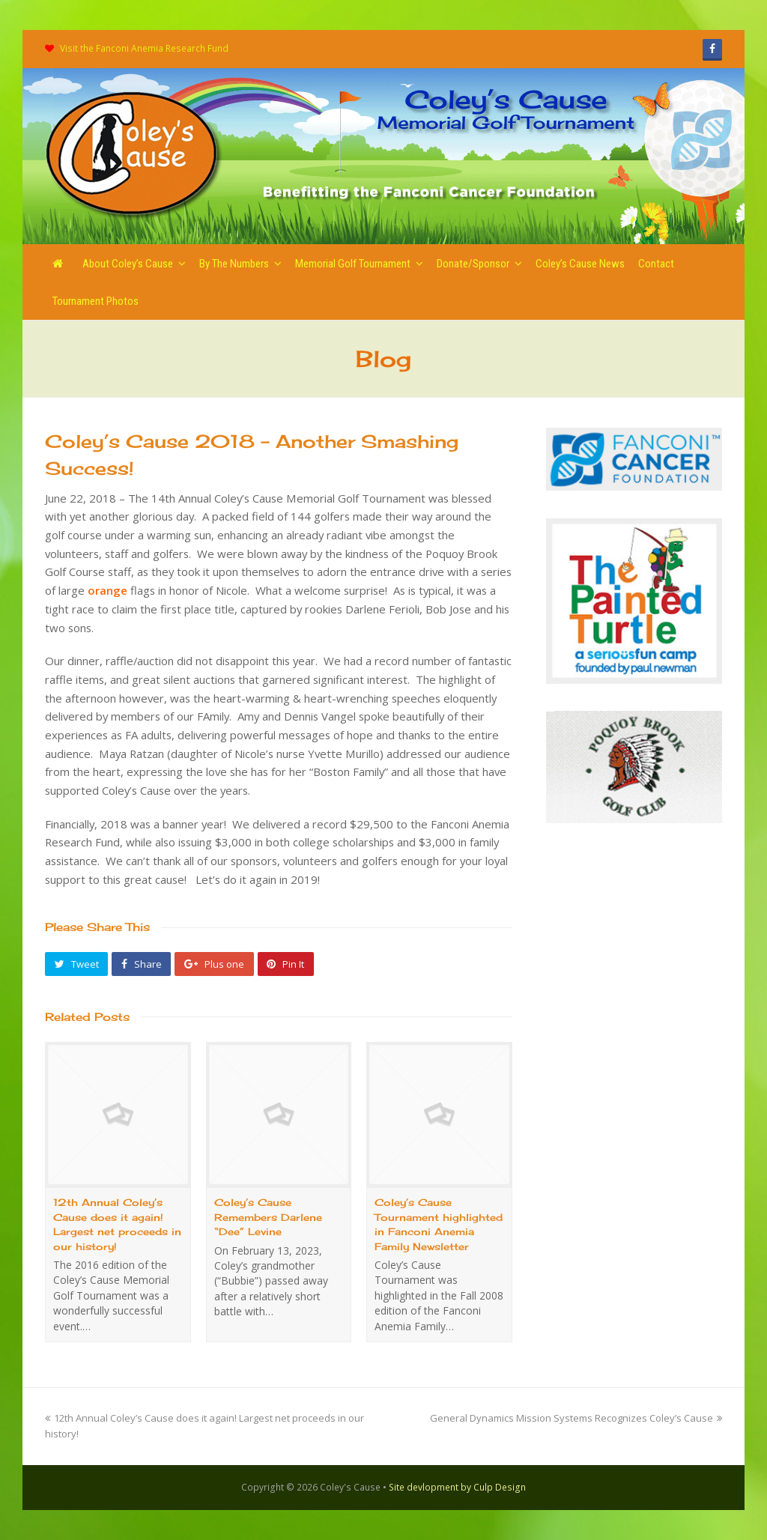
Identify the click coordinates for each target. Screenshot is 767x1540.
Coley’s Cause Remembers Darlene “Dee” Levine (268, 1216)
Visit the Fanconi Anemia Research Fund (144, 48)
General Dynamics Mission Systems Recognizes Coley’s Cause (576, 1418)
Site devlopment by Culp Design (457, 1487)
